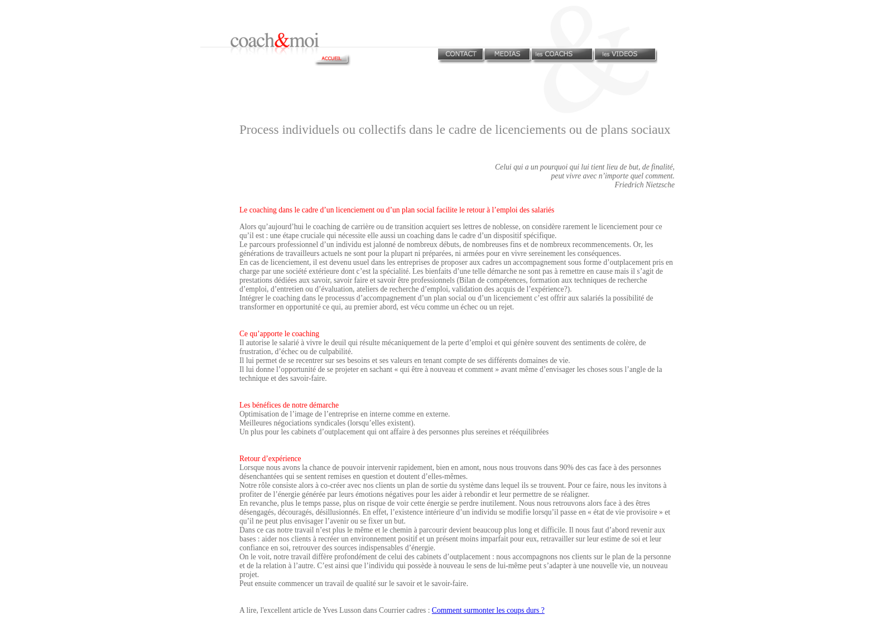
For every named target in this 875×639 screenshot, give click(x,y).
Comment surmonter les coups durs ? (488, 610)
